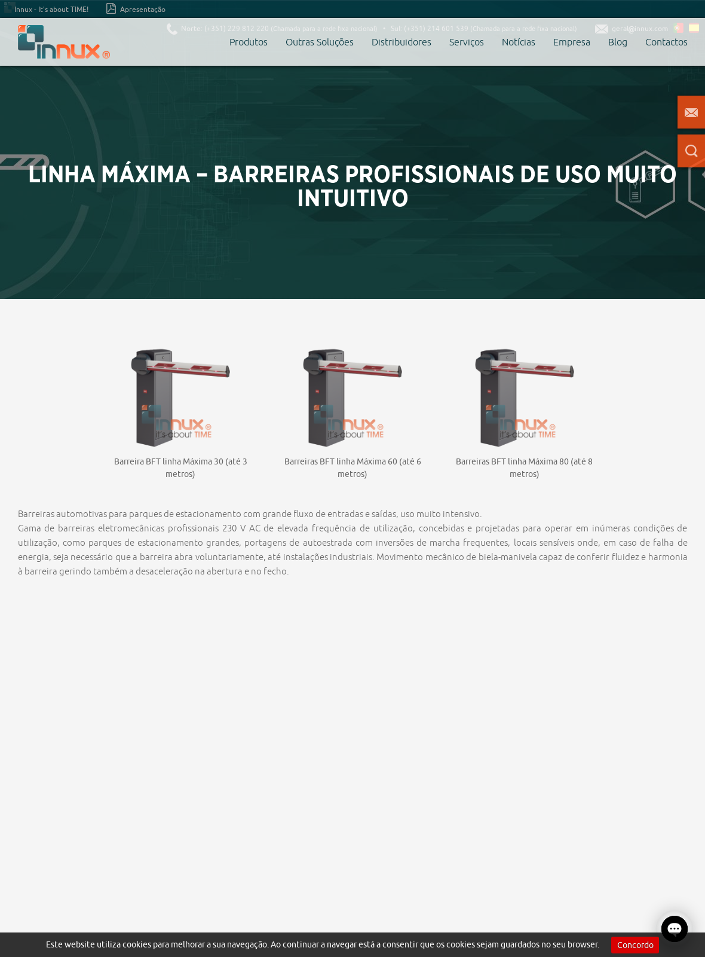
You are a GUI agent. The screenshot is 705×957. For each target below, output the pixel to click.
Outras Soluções (320, 41)
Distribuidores (401, 41)
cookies (136, 944)
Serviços (466, 41)
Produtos (248, 41)
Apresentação (135, 8)
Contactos (666, 41)
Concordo (635, 945)
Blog (617, 41)
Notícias (518, 41)
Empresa (571, 41)
